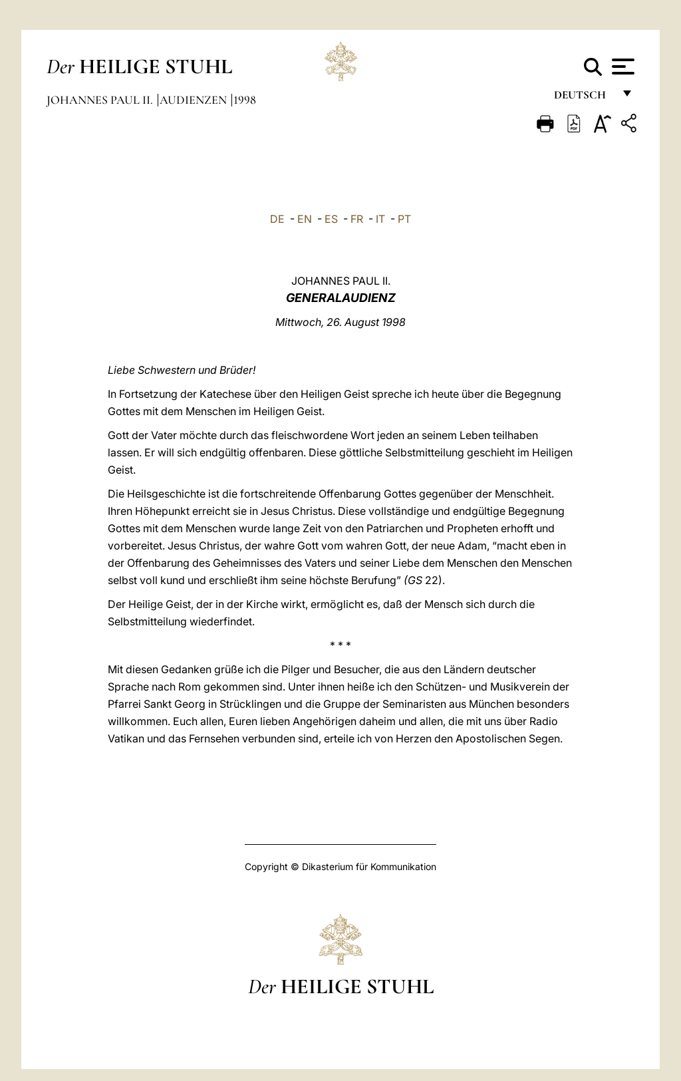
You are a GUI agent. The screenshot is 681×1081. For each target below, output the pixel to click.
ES (331, 219)
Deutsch (583, 98)
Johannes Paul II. (101, 99)
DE (277, 219)
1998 (244, 99)
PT (404, 219)
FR (356, 219)
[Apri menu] (621, 66)
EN (304, 219)
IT (380, 219)
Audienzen (194, 99)
